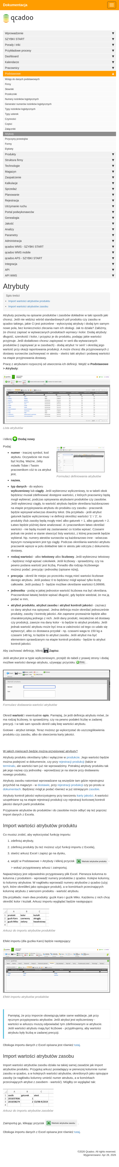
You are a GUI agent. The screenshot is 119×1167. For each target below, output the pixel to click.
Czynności (10, 119)
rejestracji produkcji (71, 761)
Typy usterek (11, 114)
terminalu (9, 766)
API (59, 270)
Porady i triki (59, 45)
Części (8, 124)
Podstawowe (59, 74)
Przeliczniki (11, 94)
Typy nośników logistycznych (20, 109)
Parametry (59, 235)
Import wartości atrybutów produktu (29, 301)
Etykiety (9, 148)
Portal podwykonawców (59, 212)
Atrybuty (9, 134)
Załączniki (10, 129)
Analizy (59, 229)
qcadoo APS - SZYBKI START (59, 258)
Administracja (59, 241)
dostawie (43, 785)
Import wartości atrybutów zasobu (28, 306)
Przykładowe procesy (59, 51)
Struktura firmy (59, 160)
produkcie (73, 757)
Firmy (8, 84)
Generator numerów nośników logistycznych (28, 104)
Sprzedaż (59, 189)
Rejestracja (59, 200)
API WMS (59, 275)
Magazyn (59, 172)
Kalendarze (59, 62)
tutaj (77, 1045)
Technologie (59, 166)
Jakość (59, 224)
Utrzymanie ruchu (59, 206)
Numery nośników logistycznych (22, 99)
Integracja (59, 264)
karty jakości (85, 795)
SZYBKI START (59, 39)
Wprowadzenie (59, 33)
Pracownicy (59, 68)
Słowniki (9, 89)
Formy (8, 144)
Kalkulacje (59, 183)
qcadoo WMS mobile (59, 252)
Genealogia (59, 218)
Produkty (59, 154)
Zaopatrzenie (59, 177)
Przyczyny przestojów (16, 139)
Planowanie (59, 195)
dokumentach (12, 789)
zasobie (94, 789)
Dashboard (59, 56)
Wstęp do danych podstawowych (22, 79)
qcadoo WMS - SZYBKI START (59, 247)
